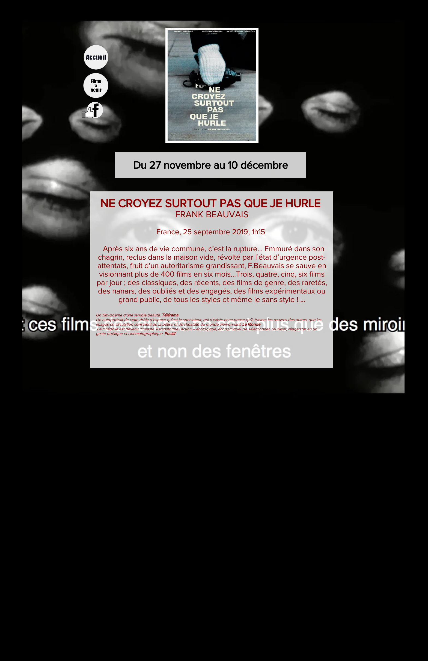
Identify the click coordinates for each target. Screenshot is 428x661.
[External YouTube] (214, 420)
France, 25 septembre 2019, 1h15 (211, 231)
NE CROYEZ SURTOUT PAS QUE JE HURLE (211, 203)
